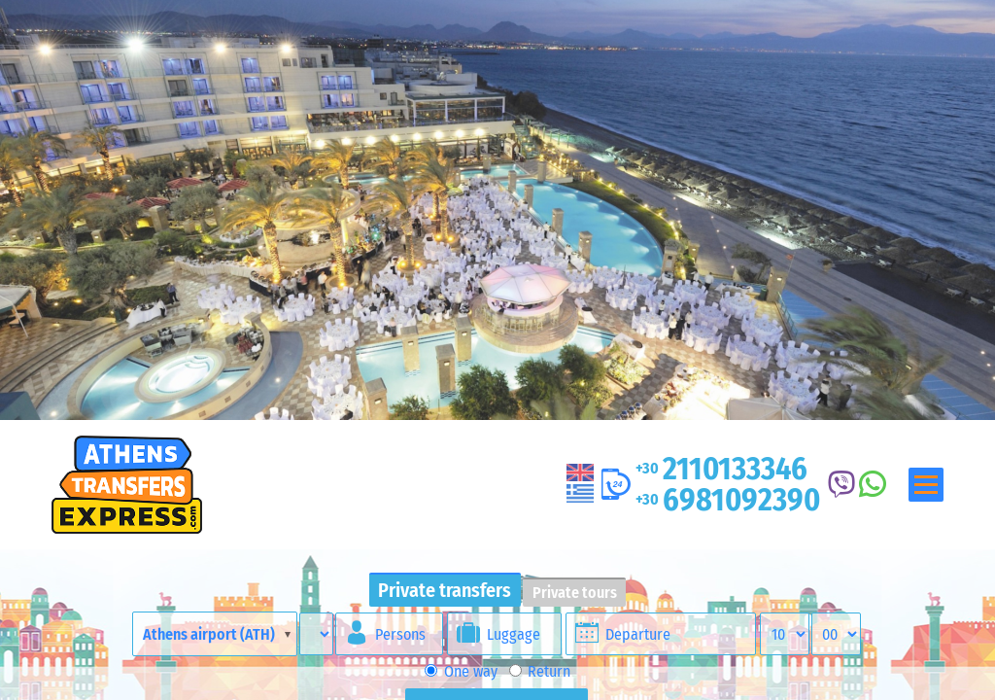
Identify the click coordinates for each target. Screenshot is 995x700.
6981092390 (727, 499)
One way (461, 671)
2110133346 (721, 468)
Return (539, 671)
